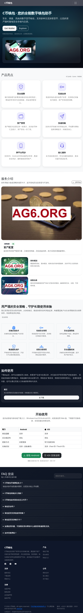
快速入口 (46, 558)
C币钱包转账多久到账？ (14, 493)
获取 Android (31, 455)
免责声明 (7, 589)
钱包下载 (46, 551)
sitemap (19, 609)
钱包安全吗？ (10, 506)
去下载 (41, 397)
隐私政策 (7, 592)
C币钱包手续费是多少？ (14, 483)
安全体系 (46, 554)
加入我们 (46, 576)
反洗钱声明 (8, 595)
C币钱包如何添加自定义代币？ (16, 500)
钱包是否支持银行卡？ (13, 519)
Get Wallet (9, 28)
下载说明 (7, 576)
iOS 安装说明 (52, 455)
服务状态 (7, 573)
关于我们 (46, 579)
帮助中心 (7, 579)
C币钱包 (8, 2)
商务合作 (46, 573)
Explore (23, 28)
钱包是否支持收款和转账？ (15, 513)
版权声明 (7, 598)
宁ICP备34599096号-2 (38, 606)
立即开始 (76, 182)
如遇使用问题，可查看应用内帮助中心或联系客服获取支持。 (28, 526)
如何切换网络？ (11, 533)
